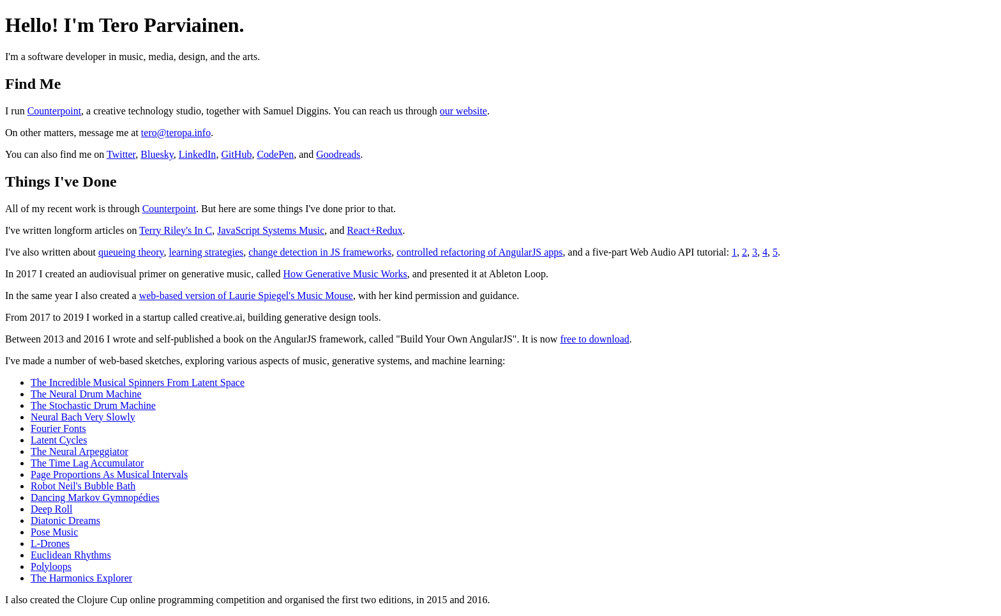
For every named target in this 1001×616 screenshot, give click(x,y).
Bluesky (156, 154)
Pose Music (54, 532)
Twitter (121, 154)
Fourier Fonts (58, 428)
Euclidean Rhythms (71, 555)
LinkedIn (197, 154)
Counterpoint (54, 110)
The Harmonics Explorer (81, 578)
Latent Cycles (59, 440)
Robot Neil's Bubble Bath (83, 486)
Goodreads (338, 154)
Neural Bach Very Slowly (83, 417)
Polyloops (51, 566)
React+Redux (374, 230)
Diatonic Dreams (65, 520)
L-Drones (50, 543)
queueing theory (130, 252)
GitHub (236, 154)
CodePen (275, 154)
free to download (594, 339)
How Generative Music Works (345, 273)
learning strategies (206, 252)
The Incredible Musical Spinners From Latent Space (138, 382)
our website (463, 110)
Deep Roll (51, 509)
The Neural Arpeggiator (79, 451)
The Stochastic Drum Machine (93, 405)
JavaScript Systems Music (270, 230)
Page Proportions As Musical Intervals (109, 474)
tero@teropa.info (176, 132)
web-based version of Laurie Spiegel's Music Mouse (246, 295)
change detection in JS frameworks (319, 252)
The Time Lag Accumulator (87, 463)
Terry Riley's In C (175, 230)
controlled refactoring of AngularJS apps (479, 252)
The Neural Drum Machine (86, 394)
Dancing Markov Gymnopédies (95, 497)
